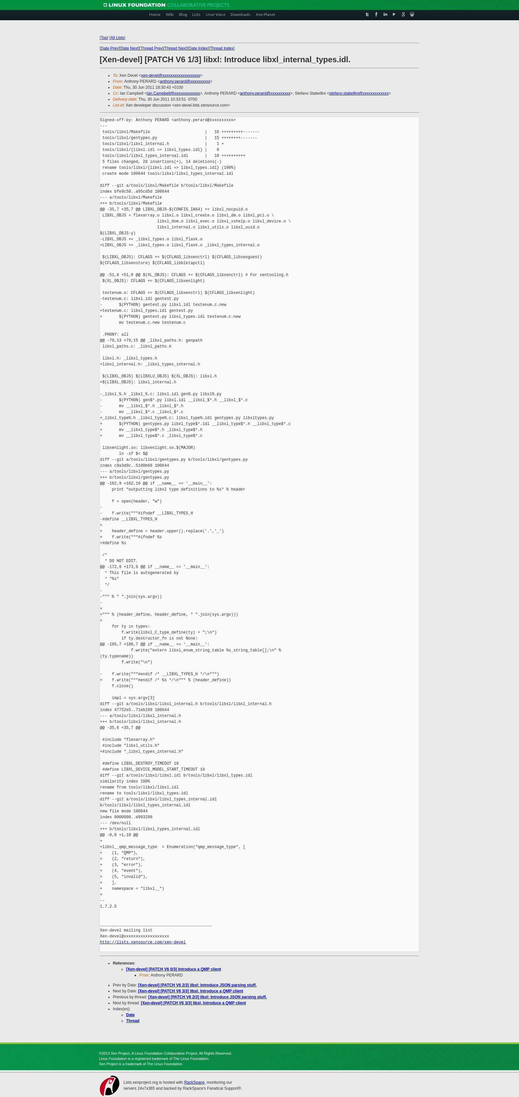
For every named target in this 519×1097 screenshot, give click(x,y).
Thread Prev (151, 48)
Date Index (198, 48)
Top (104, 37)
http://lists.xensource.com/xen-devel (143, 942)
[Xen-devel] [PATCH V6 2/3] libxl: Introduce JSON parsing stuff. (197, 985)
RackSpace (194, 1082)
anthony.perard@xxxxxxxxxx (185, 81)
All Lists (117, 37)
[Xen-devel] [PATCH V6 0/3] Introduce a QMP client (173, 969)
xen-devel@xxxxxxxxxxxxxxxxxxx (170, 75)
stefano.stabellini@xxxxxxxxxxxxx (359, 93)
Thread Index (222, 48)
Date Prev (109, 48)
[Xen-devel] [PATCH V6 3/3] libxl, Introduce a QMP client (190, 991)
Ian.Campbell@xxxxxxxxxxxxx (173, 93)
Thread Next (175, 48)
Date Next (129, 48)
